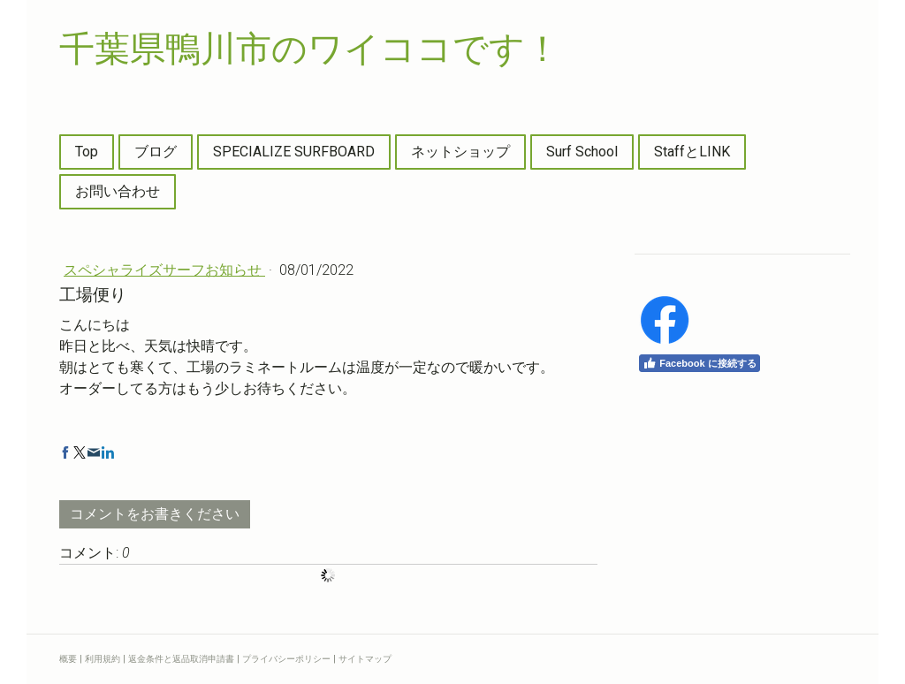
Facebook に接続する (699, 363)
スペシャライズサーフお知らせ (164, 270)
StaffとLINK (692, 151)
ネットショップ (460, 151)
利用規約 (102, 659)
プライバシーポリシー (286, 659)
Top (86, 151)
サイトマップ (365, 659)
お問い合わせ (117, 191)
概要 (68, 659)
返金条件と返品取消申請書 (181, 659)
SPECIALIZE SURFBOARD (294, 151)
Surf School (582, 151)
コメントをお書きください (155, 513)
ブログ (155, 151)
